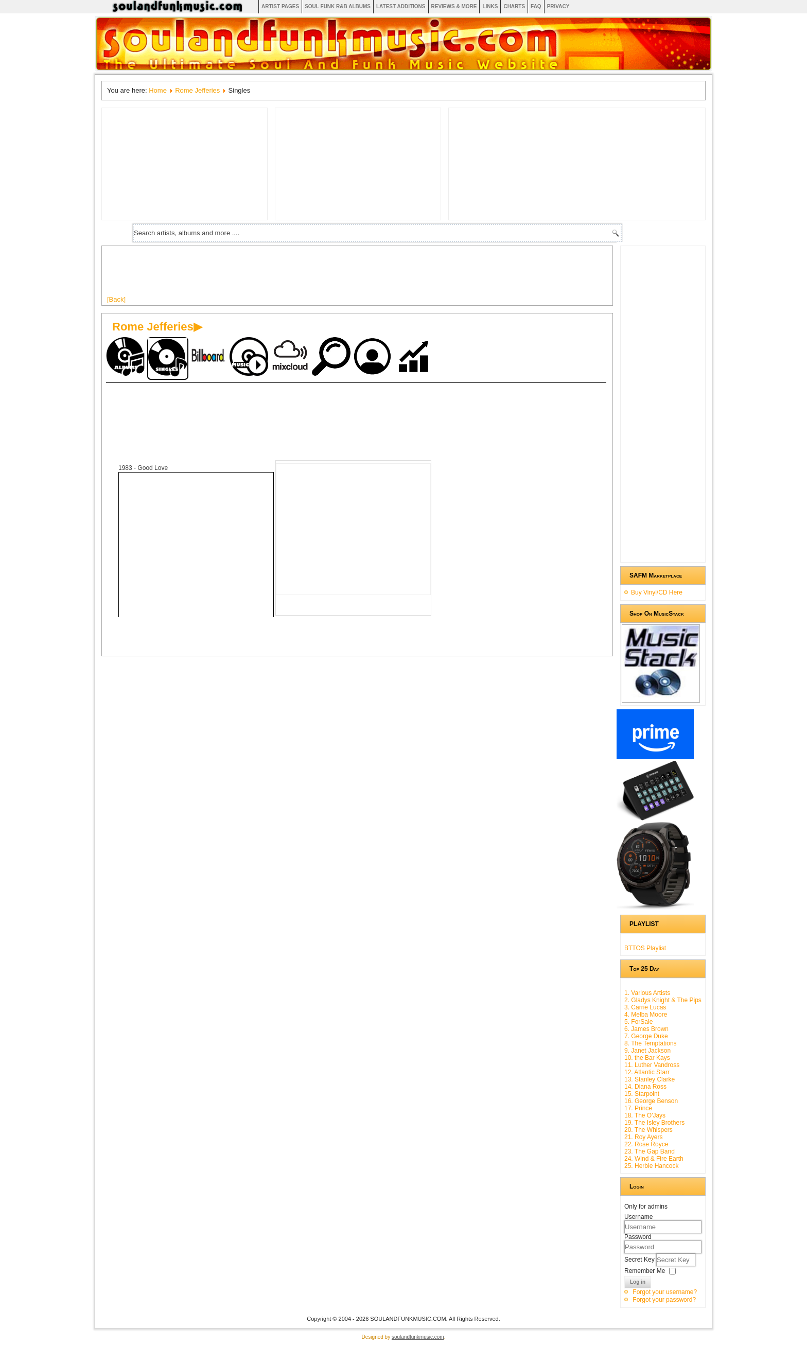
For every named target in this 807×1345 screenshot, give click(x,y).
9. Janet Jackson (647, 1050)
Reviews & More (454, 6)
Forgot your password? (664, 1299)
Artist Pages (280, 6)
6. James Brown (646, 1029)
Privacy (558, 6)
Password (638, 1237)
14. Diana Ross (645, 1086)
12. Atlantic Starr (647, 1072)
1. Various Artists (647, 993)
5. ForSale (638, 1021)
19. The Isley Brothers (654, 1122)
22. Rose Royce (646, 1144)
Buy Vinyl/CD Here (656, 592)
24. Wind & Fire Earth (653, 1158)
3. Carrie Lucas (645, 1007)
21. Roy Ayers (643, 1137)
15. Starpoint (641, 1093)
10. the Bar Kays (647, 1057)
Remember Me (644, 1270)
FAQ (536, 6)
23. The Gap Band (649, 1151)
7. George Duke (646, 1036)
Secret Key (640, 1259)
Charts (514, 6)
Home (158, 90)
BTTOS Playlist (645, 948)
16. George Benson (651, 1101)
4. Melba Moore (645, 1014)
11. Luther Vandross (651, 1065)
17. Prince (638, 1108)
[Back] (116, 299)
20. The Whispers (648, 1129)
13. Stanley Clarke (649, 1079)
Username (638, 1216)
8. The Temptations (650, 1043)
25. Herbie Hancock (651, 1165)
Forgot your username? (665, 1292)
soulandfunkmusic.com (418, 1337)
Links (490, 6)
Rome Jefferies (197, 90)
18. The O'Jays (644, 1115)
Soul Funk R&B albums (338, 6)
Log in (637, 1282)
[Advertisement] (294, 274)
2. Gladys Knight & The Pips (662, 1000)
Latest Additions (401, 6)
